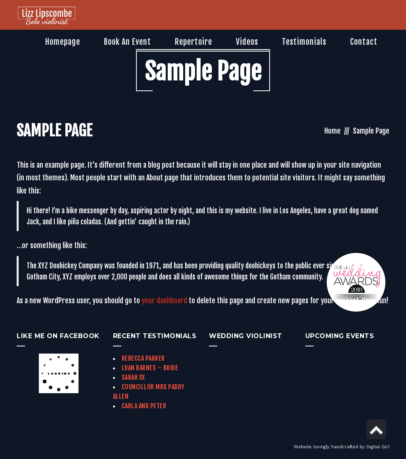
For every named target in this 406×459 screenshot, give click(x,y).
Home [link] (332, 130)
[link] (47, 16)
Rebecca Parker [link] (143, 358)
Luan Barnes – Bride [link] (150, 368)
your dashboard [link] (164, 300)
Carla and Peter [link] (144, 406)
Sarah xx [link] (133, 377)
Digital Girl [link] (377, 446)
